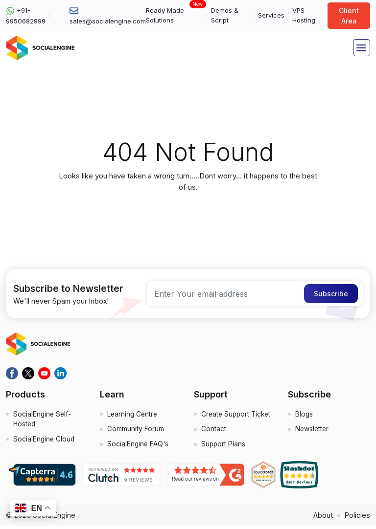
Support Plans (223, 447)
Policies (357, 518)
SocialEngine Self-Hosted (42, 420)
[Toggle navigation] (361, 47)
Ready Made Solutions (174, 15)
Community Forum (135, 431)
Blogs (304, 415)
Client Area (349, 15)
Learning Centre (133, 415)
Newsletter (312, 431)
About (322, 518)
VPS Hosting (303, 15)
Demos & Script (224, 15)
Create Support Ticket (237, 415)
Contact (213, 431)
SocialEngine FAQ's (138, 447)
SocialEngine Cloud (44, 442)
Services (271, 15)
